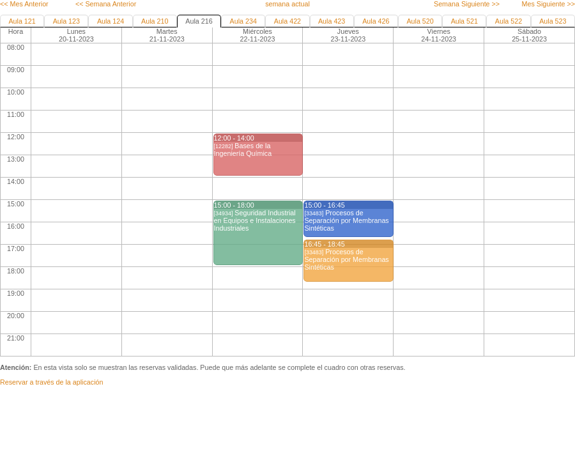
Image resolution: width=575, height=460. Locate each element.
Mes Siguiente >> (548, 4)
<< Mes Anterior (24, 4)
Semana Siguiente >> (467, 4)
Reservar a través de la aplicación (51, 382)
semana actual (287, 4)
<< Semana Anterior (105, 4)
